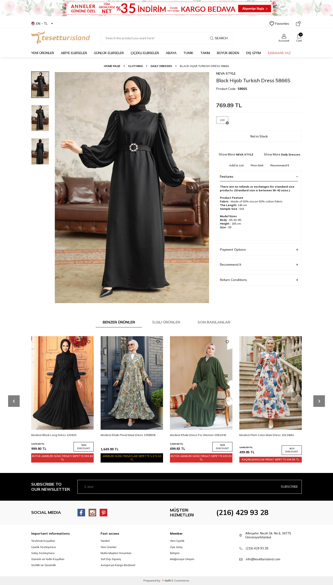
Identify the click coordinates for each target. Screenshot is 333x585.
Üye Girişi (176, 547)
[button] (192, 187)
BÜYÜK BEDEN (228, 53)
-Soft (167, 580)
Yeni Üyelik (177, 540)
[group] (131, 187)
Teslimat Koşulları (43, 540)
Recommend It (279, 165)
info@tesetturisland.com (263, 559)
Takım (205, 53)
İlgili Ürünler (166, 322)
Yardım (105, 540)
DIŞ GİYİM (253, 53)
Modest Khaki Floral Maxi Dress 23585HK (128, 435)
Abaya (171, 53)
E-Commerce (180, 580)
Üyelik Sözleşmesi (43, 547)
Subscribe (289, 486)
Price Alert (257, 165)
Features (259, 176)
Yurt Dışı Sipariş (111, 559)
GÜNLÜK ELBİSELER (109, 53)
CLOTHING (135, 66)
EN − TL (42, 23)
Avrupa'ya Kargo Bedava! (118, 565)
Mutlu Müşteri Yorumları (116, 553)
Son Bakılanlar (213, 322)
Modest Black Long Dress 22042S (54, 435)
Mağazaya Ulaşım (182, 559)
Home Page (112, 66)
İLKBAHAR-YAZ (279, 53)
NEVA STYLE (226, 73)
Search (219, 38)
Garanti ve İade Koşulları (47, 559)
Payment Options (259, 249)
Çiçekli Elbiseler (145, 53)
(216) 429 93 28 (242, 512)
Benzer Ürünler (119, 322)
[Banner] (166, 8)
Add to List (236, 165)
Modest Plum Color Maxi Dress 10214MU (266, 435)
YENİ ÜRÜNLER (42, 53)
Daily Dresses (161, 66)
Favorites (279, 23)
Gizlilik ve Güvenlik (43, 565)
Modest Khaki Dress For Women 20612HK (198, 435)
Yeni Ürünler (109, 547)
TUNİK (188, 53)
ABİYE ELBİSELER (74, 53)
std (224, 121)
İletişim (174, 553)
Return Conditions (259, 280)
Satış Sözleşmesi (43, 553)
